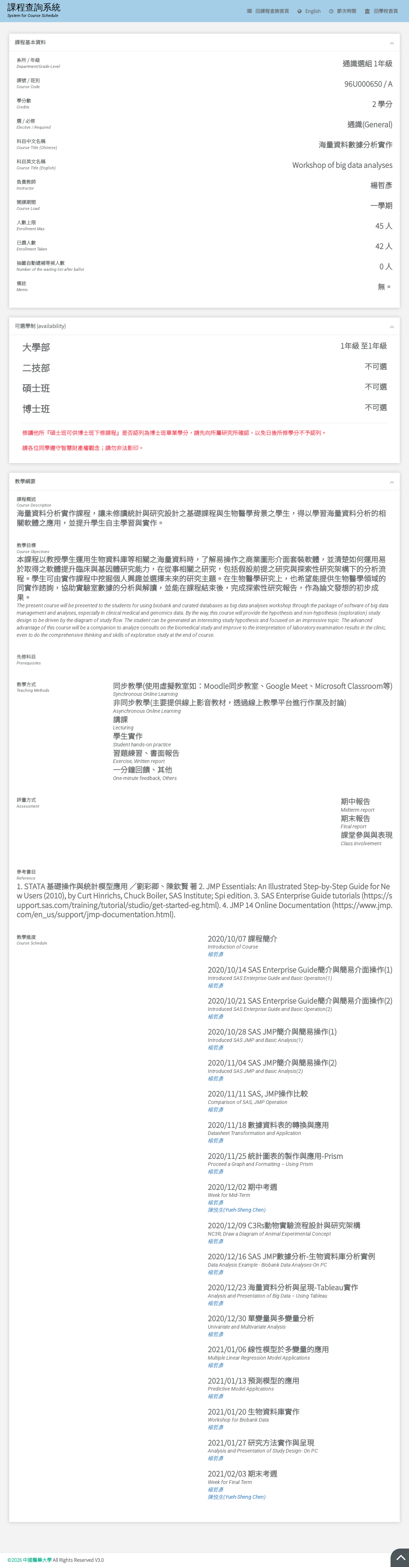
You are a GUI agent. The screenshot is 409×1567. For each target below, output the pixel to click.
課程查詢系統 (34, 7)
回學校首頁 (381, 10)
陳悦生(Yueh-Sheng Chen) (237, 1210)
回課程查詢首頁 (268, 10)
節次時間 (342, 10)
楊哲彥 (215, 954)
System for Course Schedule (32, 15)
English (309, 10)
